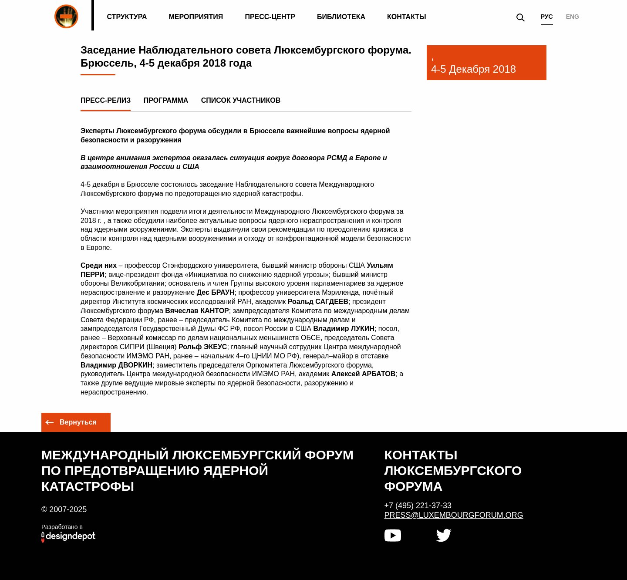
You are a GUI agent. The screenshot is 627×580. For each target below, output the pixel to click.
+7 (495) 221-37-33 (418, 505)
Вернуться (78, 422)
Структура (127, 16)
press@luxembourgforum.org (453, 515)
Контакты (406, 16)
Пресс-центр (270, 16)
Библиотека (341, 16)
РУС (547, 16)
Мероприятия (196, 16)
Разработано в (62, 526)
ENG (572, 16)
